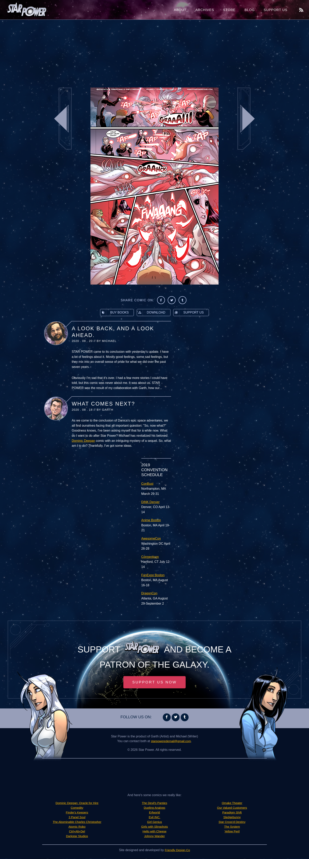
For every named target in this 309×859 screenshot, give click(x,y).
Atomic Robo (77, 827)
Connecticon (150, 556)
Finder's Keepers (77, 812)
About (180, 10)
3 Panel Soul (77, 817)
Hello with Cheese (154, 831)
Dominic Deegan (83, 440)
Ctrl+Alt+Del (77, 831)
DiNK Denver (150, 502)
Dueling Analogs (154, 808)
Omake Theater (232, 803)
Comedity (77, 808)
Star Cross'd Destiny (232, 822)
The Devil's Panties (154, 803)
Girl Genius (154, 822)
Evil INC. (154, 817)
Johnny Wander (154, 836)
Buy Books (114, 312)
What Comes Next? (103, 404)
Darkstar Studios (77, 836)
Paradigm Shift (232, 812)
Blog (250, 10)
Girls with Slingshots (154, 827)
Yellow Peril (232, 831)
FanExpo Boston (153, 575)
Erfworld (154, 812)
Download (151, 312)
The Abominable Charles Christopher (77, 822)
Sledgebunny (232, 817)
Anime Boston (151, 520)
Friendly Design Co (177, 850)
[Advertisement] (154, 51)
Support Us (275, 10)
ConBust (147, 483)
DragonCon (149, 593)
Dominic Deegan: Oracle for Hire (77, 803)
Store (229, 10)
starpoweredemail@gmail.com (171, 741)
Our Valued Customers (232, 808)
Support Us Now (154, 682)
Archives (204, 10)
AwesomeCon (151, 538)
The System (232, 827)
